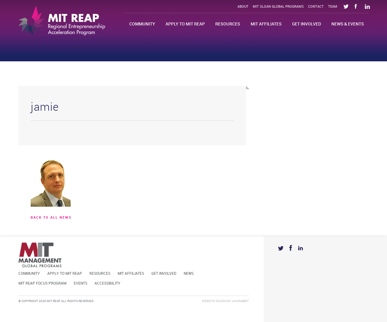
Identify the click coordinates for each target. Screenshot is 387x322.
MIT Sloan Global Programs (278, 7)
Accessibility (107, 284)
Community (142, 24)
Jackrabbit (240, 301)
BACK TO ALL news (51, 218)
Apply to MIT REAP (185, 24)
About (242, 7)
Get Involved (306, 24)
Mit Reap (61, 20)
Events (80, 284)
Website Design (214, 301)
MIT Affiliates (266, 24)
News (189, 274)
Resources (227, 24)
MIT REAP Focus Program (42, 284)
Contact (316, 7)
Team (332, 7)
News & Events (347, 24)
